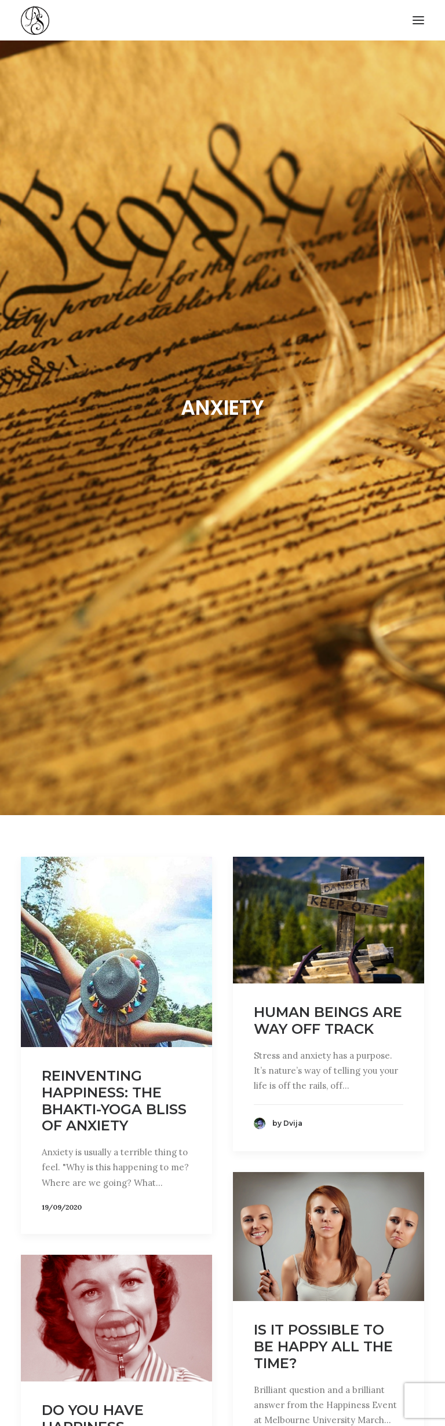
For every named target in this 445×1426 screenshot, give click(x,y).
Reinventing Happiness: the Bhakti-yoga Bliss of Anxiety (114, 1041)
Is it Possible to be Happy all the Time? (323, 1287)
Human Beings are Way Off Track (328, 961)
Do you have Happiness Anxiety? (93, 1367)
